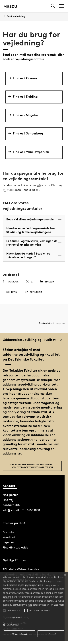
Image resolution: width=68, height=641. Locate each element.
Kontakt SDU (11, 505)
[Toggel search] (53, 6)
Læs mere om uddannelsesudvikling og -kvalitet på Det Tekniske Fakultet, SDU (32, 466)
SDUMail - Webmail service (21, 569)
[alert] (34, 606)
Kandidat (9, 537)
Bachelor (9, 532)
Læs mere (59, 604)
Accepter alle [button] (19, 633)
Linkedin (47, 281)
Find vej (8, 500)
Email (11, 291)
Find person (10, 494)
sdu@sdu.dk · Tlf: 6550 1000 (21, 510)
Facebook (10, 281)
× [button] (64, 575)
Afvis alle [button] (50, 633)
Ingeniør (8, 542)
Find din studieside (15, 547)
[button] (34, 625)
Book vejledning (16, 16)
